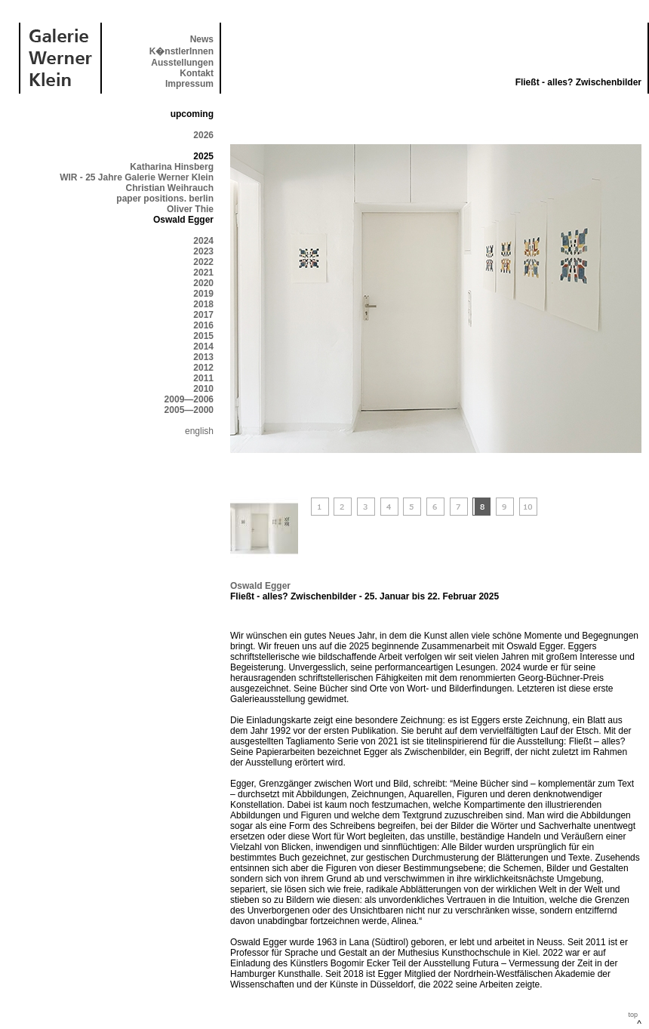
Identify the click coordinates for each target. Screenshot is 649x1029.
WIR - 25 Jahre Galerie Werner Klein (137, 177)
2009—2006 (189, 399)
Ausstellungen (182, 62)
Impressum (189, 84)
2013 (203, 357)
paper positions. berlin (165, 198)
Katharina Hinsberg (172, 167)
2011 (203, 378)
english (199, 431)
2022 (203, 262)
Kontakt (197, 73)
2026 (203, 135)
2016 (203, 325)
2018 (203, 304)
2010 (203, 389)
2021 (203, 272)
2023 (203, 251)
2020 (203, 283)
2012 (203, 367)
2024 (203, 241)
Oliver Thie (190, 209)
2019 (203, 293)
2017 (203, 315)
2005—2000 (189, 410)
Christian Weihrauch (170, 188)
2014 (203, 346)
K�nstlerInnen (181, 51)
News (202, 39)
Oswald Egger (260, 586)
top (633, 1014)
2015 (203, 336)
